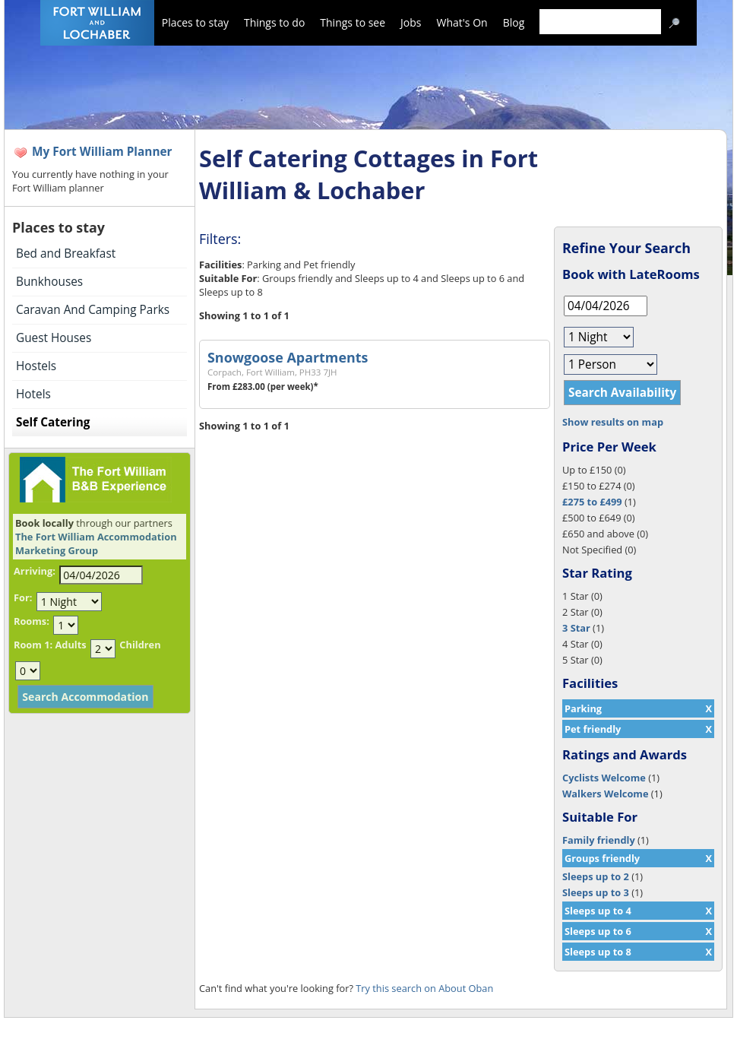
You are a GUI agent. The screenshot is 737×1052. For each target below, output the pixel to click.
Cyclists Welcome (604, 777)
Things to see (352, 22)
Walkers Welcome (605, 793)
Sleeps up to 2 (595, 876)
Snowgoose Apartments (287, 357)
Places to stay (195, 22)
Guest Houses (53, 338)
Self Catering (53, 422)
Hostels (36, 366)
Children (139, 644)
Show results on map (612, 422)
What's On (462, 22)
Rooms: (31, 621)
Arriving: (34, 571)
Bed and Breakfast (65, 253)
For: (23, 597)
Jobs (410, 22)
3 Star (576, 628)
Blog (514, 22)
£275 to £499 (592, 502)
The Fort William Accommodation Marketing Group (96, 543)
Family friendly (598, 840)
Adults (70, 644)
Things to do (274, 22)
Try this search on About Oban (424, 988)
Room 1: (33, 644)
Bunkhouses (49, 282)
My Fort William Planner (102, 152)
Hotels (33, 394)
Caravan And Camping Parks (92, 310)
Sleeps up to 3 (595, 892)
